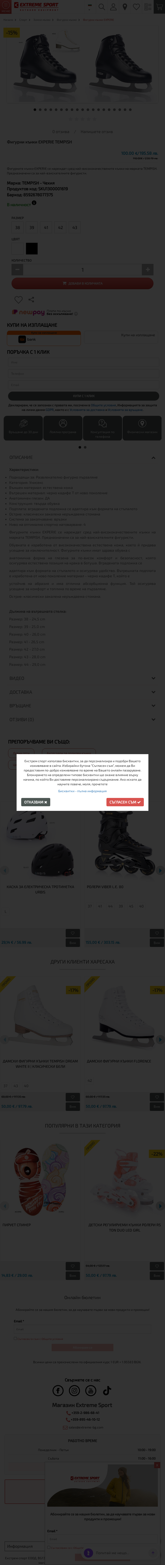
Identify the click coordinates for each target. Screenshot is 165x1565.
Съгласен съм (125, 802)
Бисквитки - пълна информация (82, 791)
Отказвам (35, 802)
